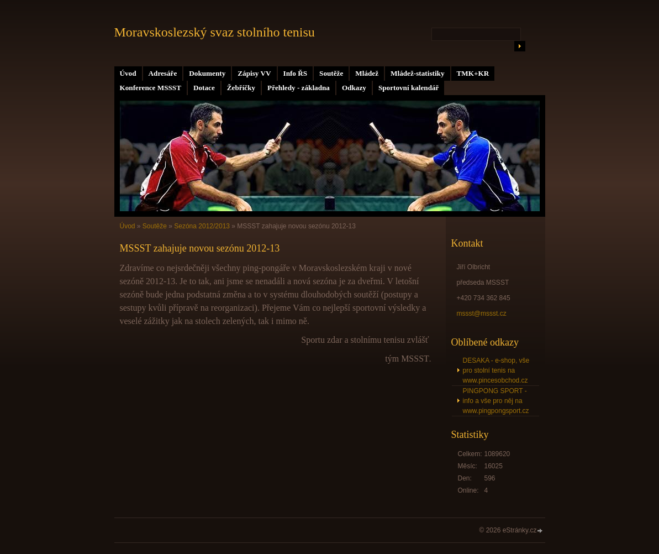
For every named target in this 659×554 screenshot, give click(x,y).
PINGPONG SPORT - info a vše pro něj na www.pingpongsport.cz (496, 401)
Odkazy (354, 87)
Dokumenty (207, 73)
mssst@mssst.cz (482, 313)
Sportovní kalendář (408, 87)
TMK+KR (473, 73)
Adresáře (163, 73)
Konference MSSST (150, 87)
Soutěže (331, 73)
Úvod (128, 73)
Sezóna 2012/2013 (202, 226)
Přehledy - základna (298, 87)
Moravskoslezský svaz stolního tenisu (214, 32)
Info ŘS (295, 73)
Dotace (204, 87)
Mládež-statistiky (417, 73)
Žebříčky (241, 87)
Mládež (366, 73)
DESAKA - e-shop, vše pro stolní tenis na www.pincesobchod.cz (496, 370)
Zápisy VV (254, 73)
